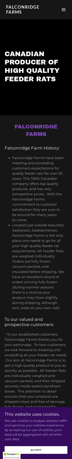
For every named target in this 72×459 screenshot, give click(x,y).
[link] (26, 12)
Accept (36, 449)
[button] (63, 9)
